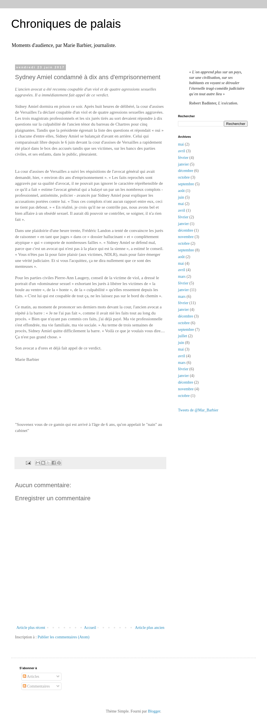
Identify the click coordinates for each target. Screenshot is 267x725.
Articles (31, 676)
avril (181, 151)
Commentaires (36, 686)
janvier (183, 164)
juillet (182, 336)
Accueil (90, 628)
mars (182, 276)
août (181, 191)
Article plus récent (30, 628)
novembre (186, 237)
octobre (184, 177)
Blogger (154, 711)
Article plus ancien (149, 628)
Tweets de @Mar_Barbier (198, 410)
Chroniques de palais (66, 23)
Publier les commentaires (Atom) (63, 637)
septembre (186, 184)
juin (181, 197)
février (183, 158)
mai (181, 144)
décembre (185, 171)
